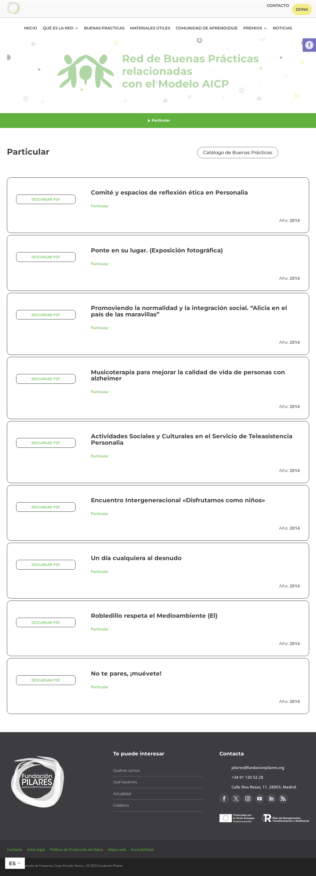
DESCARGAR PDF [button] (45, 199)
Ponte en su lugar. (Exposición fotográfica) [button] (157, 250)
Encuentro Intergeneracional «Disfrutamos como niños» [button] (178, 500)
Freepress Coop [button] (50, 865)
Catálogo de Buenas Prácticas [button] (237, 152)
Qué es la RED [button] (58, 28)
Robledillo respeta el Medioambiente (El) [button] (154, 615)
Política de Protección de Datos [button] (77, 849)
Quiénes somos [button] (126, 770)
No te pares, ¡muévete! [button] (126, 673)
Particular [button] (100, 205)
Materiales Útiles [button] (150, 28)
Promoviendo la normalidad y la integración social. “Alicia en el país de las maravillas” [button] (189, 311)
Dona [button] (302, 9)
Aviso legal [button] (36, 849)
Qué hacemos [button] (125, 781)
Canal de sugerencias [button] (244, 835)
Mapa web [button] (117, 849)
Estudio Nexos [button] (73, 865)
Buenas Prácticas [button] (104, 28)
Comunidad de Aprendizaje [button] (207, 28)
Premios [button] (252, 28)
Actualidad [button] (122, 793)
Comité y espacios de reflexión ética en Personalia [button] (169, 192)
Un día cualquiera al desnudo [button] (136, 558)
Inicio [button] (30, 28)
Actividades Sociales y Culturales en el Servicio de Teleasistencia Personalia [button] (191, 439)
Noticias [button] (282, 28)
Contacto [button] (278, 6)
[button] (309, 45)
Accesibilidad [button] (142, 849)
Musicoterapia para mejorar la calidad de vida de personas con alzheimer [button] (188, 375)
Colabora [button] (121, 805)
